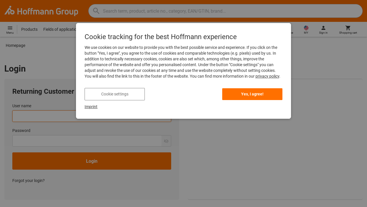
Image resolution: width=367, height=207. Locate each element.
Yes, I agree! (252, 94)
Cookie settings (114, 94)
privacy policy (267, 76)
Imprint (91, 106)
